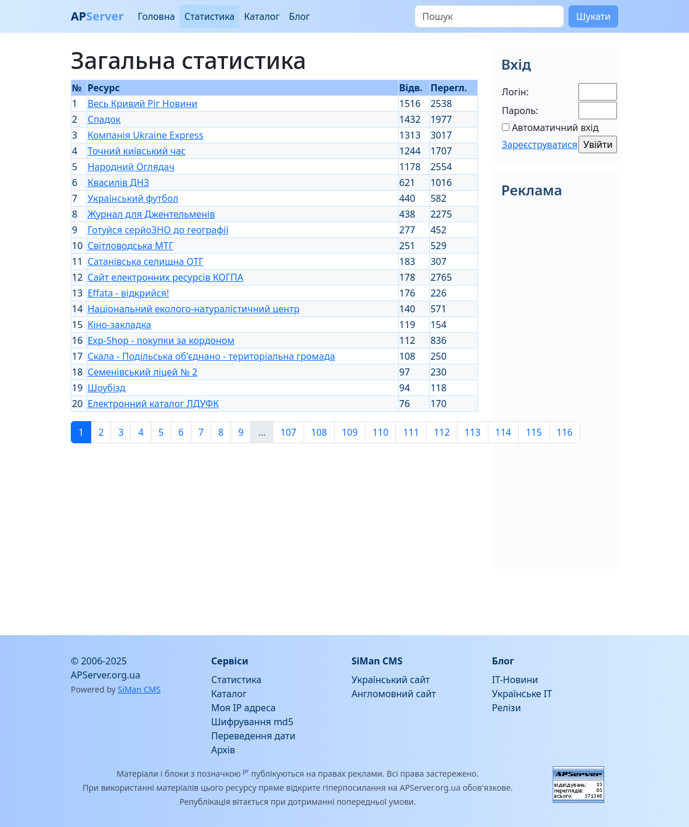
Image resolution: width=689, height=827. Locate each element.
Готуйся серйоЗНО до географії (158, 229)
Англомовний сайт (394, 693)
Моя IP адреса (243, 707)
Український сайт (391, 679)
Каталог (262, 16)
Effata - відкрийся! (128, 293)
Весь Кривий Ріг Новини (143, 103)
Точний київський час (137, 150)
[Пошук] (489, 16)
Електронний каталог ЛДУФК (153, 403)
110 (380, 432)
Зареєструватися (539, 144)
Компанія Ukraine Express (146, 135)
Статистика (209, 16)
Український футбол (133, 198)
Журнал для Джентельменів (151, 214)
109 (349, 432)
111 (411, 432)
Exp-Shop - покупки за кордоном (161, 340)
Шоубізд (107, 387)
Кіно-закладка (119, 324)
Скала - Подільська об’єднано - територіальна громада (211, 356)
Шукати (593, 16)
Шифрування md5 (252, 721)
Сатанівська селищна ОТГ (146, 261)
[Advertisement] (274, 534)
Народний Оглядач (131, 166)
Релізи (506, 707)
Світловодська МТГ (131, 245)
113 (472, 432)
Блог (299, 16)
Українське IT (522, 693)
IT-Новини (515, 679)
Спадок (104, 119)
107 (288, 432)
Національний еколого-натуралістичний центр (193, 308)
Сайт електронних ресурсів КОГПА (165, 277)
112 (442, 432)
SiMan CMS (139, 689)
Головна (156, 16)
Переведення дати (253, 735)
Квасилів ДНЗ (118, 182)
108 (319, 432)
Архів (223, 749)
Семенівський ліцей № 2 (143, 372)
